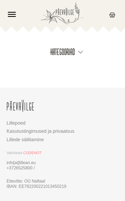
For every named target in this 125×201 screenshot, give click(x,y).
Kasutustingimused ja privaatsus (40, 131)
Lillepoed (16, 123)
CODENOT (32, 153)
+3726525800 (20, 168)
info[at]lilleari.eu (21, 162)
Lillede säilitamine (25, 139)
